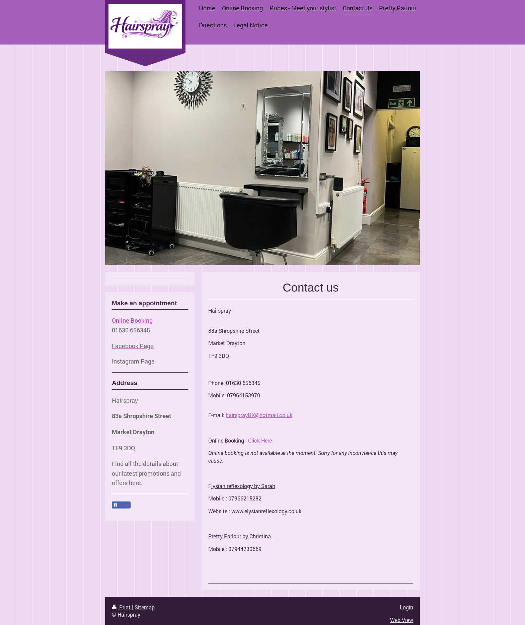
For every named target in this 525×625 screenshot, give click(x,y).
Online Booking (132, 320)
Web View (401, 619)
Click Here (260, 440)
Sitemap (145, 607)
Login (406, 607)
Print (122, 607)
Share (121, 505)
